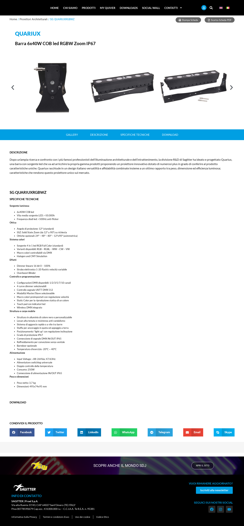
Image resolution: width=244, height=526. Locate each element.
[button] (211, 8)
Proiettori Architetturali (34, 19)
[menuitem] (221, 7)
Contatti (173, 8)
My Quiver (107, 7)
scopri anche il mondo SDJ (118, 465)
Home (54, 7)
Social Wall (151, 7)
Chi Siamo (70, 7)
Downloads (129, 7)
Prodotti (89, 7)
